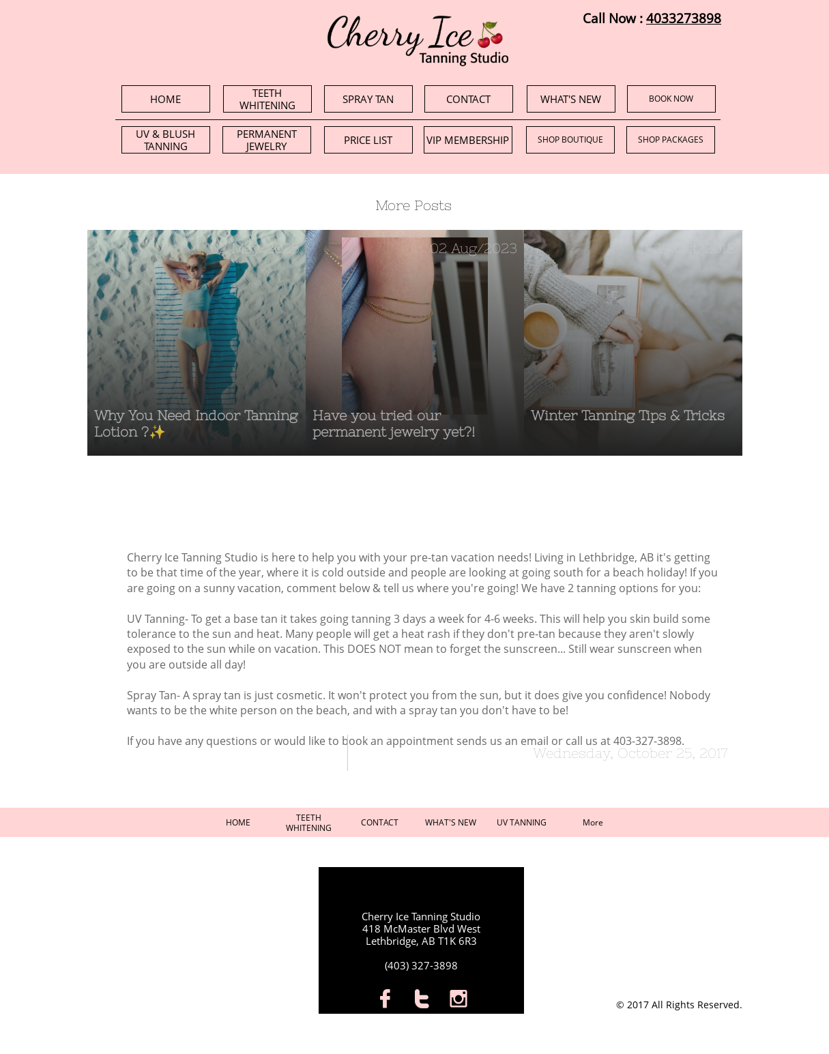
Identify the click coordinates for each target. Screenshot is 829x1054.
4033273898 (683, 18)
